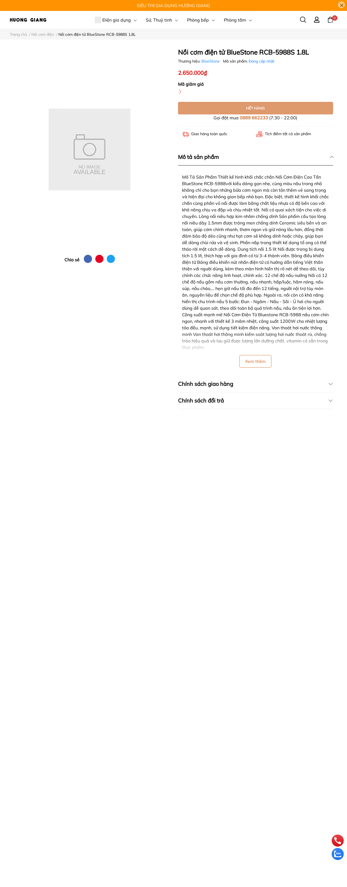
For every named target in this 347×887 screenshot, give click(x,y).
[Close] (341, 4)
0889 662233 (254, 117)
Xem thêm (255, 361)
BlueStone (211, 61)
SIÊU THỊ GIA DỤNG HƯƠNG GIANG (173, 5)
